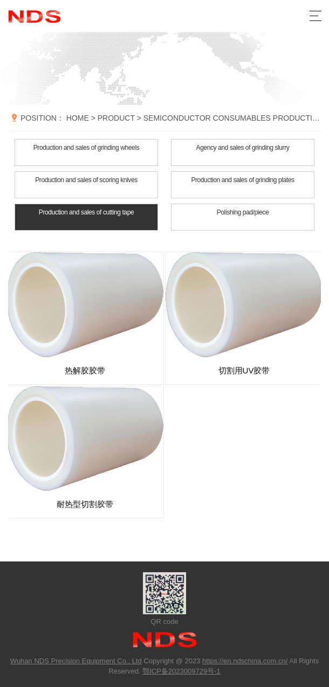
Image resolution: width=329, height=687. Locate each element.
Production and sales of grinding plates (242, 180)
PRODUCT (116, 118)
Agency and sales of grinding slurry (243, 147)
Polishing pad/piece (243, 212)
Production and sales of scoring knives (86, 180)
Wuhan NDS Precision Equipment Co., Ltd (76, 661)
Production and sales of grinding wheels (86, 147)
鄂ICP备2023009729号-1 (181, 671)
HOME (77, 118)
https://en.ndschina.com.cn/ (244, 661)
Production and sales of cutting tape (86, 212)
